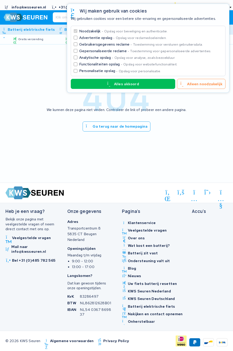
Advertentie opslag (123, 37)
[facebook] (181, 192)
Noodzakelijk (123, 31)
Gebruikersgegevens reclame (141, 44)
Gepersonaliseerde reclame (145, 51)
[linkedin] (167, 193)
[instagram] (194, 193)
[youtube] (221, 193)
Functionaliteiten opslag (128, 64)
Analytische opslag (127, 57)
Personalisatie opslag (120, 70)
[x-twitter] (207, 192)
